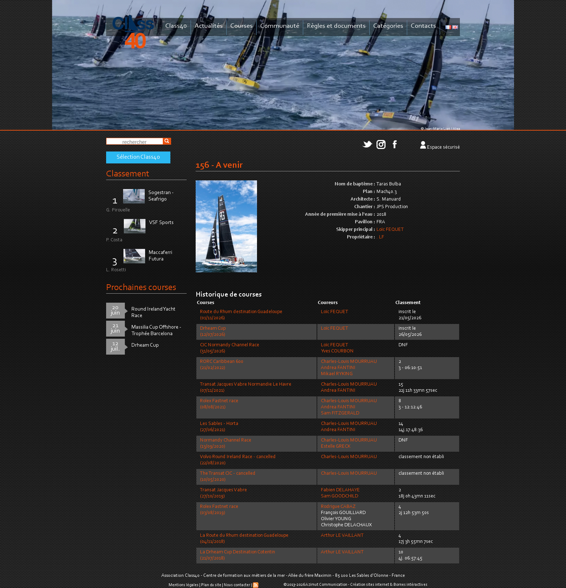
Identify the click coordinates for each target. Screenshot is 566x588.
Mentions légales (184, 585)
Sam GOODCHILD (339, 496)
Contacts (423, 26)
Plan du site (211, 585)
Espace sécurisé (443, 147)
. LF (380, 237)
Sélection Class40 (138, 157)
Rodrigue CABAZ (338, 506)
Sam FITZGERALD (340, 413)
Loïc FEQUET (390, 229)
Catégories (388, 26)
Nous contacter (237, 585)
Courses (241, 26)
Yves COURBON (337, 351)
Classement (127, 174)
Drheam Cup (145, 345)
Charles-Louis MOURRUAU (349, 361)
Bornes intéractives (410, 585)
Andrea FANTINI (338, 367)
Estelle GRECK (336, 446)
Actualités (209, 26)
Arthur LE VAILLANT (342, 535)
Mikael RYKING (337, 374)
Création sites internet (369, 585)
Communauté (279, 26)
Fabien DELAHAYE (340, 490)
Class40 (176, 26)
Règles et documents (336, 26)
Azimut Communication (326, 585)
